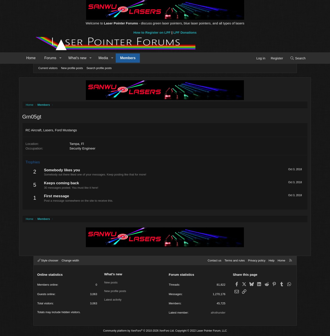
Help (271, 260)
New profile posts (72, 68)
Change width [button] (70, 260)
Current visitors (48, 68)
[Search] (284, 58)
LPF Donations (185, 32)
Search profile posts (99, 68)
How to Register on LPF (152, 32)
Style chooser (48, 260)
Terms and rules (234, 260)
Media (117, 58)
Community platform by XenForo (139, 330)
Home (44, 58)
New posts (111, 281)
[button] (74, 58)
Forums (64, 58)
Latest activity (113, 297)
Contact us (214, 260)
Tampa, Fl (91, 144)
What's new (91, 58)
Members (141, 58)
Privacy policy (256, 260)
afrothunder (218, 312)
